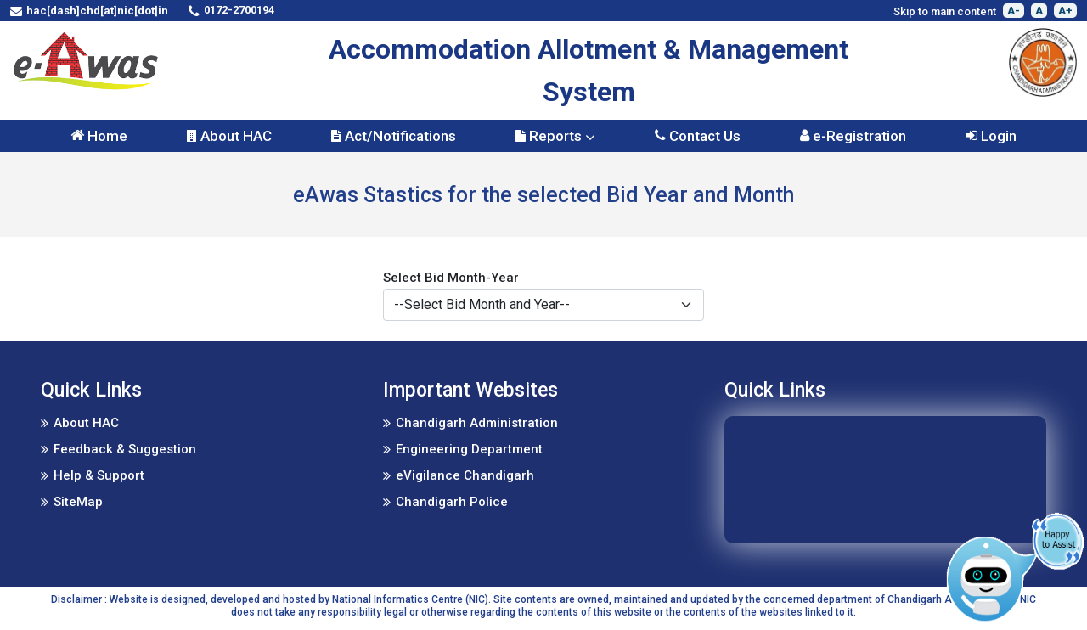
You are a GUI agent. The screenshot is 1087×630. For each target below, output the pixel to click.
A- (1013, 10)
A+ (1065, 10)
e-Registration (853, 135)
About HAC (229, 135)
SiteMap (78, 501)
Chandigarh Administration (477, 422)
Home (98, 135)
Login (991, 135)
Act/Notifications (393, 135)
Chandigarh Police (452, 501)
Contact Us (698, 135)
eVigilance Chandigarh (465, 475)
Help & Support (99, 475)
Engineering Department (469, 449)
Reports (555, 135)
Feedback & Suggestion (125, 449)
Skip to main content (944, 11)
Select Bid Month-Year (451, 278)
